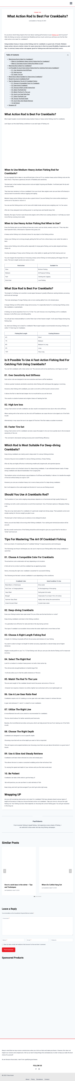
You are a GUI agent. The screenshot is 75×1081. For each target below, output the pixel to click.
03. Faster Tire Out (17, 74)
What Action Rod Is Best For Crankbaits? (21, 59)
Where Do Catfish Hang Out (52, 885)
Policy (33, 1079)
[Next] (70, 871)
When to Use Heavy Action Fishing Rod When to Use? (27, 63)
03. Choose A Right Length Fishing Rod (23, 87)
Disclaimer (39, 1079)
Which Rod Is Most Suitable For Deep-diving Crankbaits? (25, 76)
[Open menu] (71, 3)
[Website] (62, 940)
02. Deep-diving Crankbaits (19, 85)
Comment (6, 918)
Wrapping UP (12, 105)
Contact (47, 1079)
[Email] (37, 940)
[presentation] (19, 864)
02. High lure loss (16, 72)
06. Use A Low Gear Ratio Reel (20, 94)
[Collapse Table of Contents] (68, 55)
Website (53, 940)
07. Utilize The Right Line (18, 96)
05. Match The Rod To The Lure (20, 92)
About (27, 1079)
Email (29, 940)
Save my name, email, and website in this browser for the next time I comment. (25, 944)
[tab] (34, 896)
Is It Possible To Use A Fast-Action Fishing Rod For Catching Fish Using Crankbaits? (34, 68)
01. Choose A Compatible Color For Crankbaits (25, 83)
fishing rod (55, 35)
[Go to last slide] (4, 871)
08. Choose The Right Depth (19, 98)
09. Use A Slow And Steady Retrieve (22, 101)
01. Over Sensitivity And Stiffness (21, 70)
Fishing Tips (37, 12)
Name (5, 940)
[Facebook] (36, 1069)
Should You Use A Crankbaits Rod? (19, 79)
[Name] (13, 940)
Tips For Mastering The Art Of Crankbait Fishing (23, 81)
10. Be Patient (15, 103)
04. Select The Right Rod (18, 90)
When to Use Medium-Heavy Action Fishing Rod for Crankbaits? (30, 61)
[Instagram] (39, 1069)
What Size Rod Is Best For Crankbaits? (20, 66)
